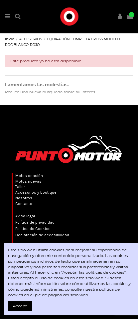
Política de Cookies (33, 228)
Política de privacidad (35, 222)
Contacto (23, 203)
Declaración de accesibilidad (42, 235)
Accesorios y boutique (36, 192)
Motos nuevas (28, 181)
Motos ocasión (29, 175)
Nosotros (23, 198)
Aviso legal (25, 216)
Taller (20, 186)
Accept (20, 305)
